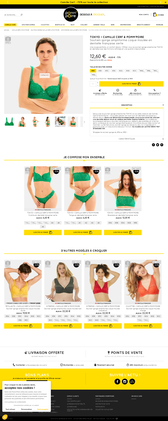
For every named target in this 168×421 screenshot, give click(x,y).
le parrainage (72, 406)
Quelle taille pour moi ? (98, 78)
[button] (5, 417)
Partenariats (100, 406)
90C (134, 71)
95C (155, 70)
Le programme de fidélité (76, 404)
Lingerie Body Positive (46, 409)
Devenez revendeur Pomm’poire (106, 401)
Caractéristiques (141, 139)
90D (141, 70)
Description (142, 105)
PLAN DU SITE (110, 418)
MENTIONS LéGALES (99, 418)
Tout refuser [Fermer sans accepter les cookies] (10, 409)
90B (127, 71)
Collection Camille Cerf (104, 409)
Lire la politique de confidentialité (15, 402)
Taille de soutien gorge (101, 67)
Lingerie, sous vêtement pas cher (15, 6)
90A (120, 71)
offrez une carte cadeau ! (48, 412)
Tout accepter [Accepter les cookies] (42, 409)
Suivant (84, 122)
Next (160, 287)
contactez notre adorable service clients (79, 410)
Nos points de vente (102, 404)
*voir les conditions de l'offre (21, 412)
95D (93, 74)
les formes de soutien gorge (49, 406)
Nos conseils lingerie (46, 404)
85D (113, 71)
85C (106, 71)
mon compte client (74, 401)
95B (148, 70)
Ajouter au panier (131, 84)
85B (100, 71)
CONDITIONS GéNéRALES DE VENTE (61, 418)
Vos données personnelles (82, 418)
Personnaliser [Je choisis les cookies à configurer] (26, 409)
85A (93, 71)
